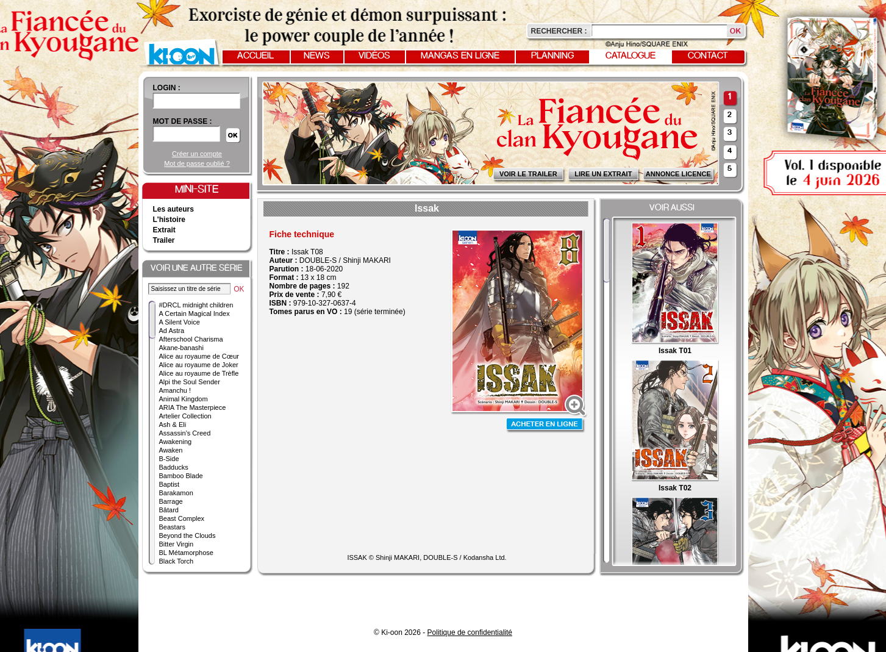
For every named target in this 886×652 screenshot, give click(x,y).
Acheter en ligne (545, 425)
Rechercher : (559, 31)
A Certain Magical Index (194, 313)
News (317, 56)
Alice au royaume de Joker (198, 364)
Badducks (173, 467)
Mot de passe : (182, 121)
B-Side (169, 458)
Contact (708, 56)
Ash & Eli (173, 424)
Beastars (172, 527)
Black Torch (176, 561)
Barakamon (176, 492)
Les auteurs (173, 209)
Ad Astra (172, 330)
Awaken (171, 450)
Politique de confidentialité (469, 632)
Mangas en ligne (460, 56)
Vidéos (374, 56)
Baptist (169, 484)
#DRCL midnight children (196, 305)
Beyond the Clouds (187, 535)
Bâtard (169, 510)
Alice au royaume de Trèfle (199, 373)
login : (166, 88)
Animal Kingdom (183, 399)
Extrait (164, 230)
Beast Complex (182, 518)
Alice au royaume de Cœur (199, 356)
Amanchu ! (175, 390)
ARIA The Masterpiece (192, 407)
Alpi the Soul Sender (189, 381)
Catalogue (631, 56)
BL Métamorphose (186, 552)
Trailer (164, 240)
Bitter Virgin (176, 544)
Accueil (255, 56)
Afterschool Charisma (191, 339)
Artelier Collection (185, 416)
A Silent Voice (179, 322)
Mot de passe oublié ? (197, 163)
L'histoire (169, 219)
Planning (552, 56)
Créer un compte (197, 153)
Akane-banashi (181, 347)
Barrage (171, 501)
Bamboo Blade (181, 475)
